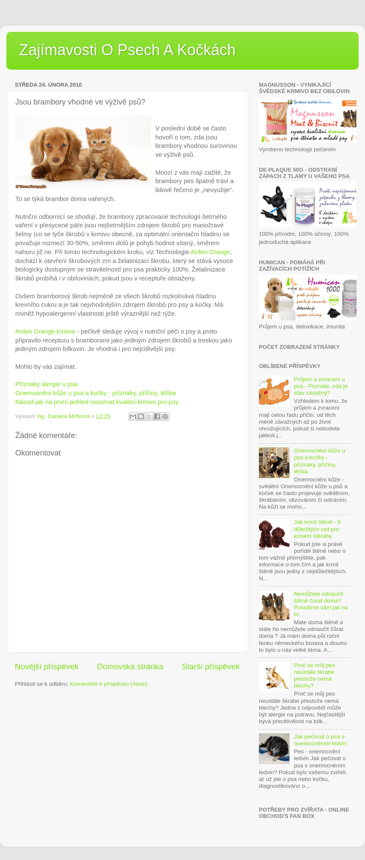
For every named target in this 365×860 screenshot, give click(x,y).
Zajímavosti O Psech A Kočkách (127, 50)
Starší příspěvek (211, 666)
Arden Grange (210, 252)
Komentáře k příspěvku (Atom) (109, 684)
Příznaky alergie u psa (47, 384)
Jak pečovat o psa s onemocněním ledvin (320, 740)
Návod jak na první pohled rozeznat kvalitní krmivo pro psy (97, 402)
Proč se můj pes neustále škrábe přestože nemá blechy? (314, 675)
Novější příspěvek (47, 666)
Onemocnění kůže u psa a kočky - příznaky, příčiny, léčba (95, 393)
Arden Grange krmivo (45, 331)
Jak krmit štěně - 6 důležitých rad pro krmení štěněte (317, 529)
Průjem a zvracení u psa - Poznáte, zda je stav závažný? (321, 386)
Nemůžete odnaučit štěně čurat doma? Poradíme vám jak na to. (321, 604)
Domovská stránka (130, 666)
